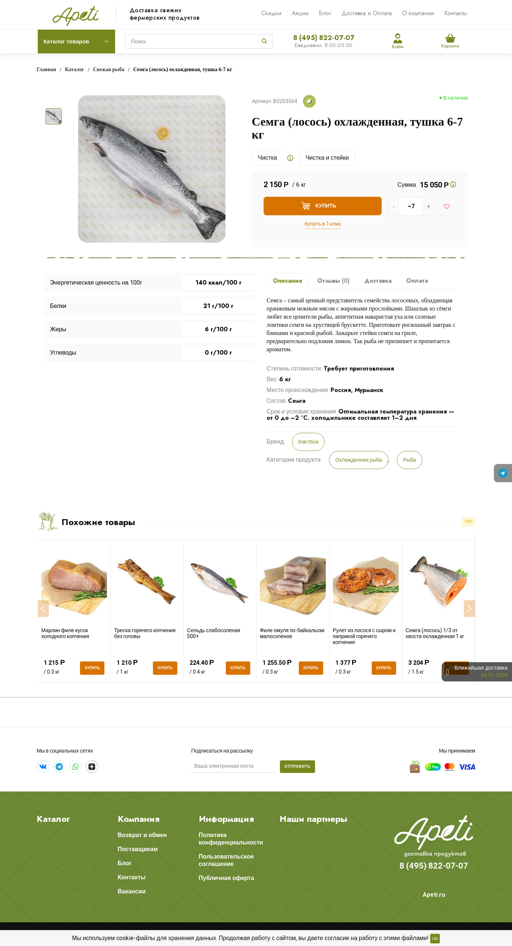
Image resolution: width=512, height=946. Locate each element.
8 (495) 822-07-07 (323, 38)
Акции (300, 13)
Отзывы (333, 280)
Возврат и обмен (142, 835)
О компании (418, 13)
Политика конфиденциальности (231, 839)
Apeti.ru (434, 894)
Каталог (53, 819)
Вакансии (132, 891)
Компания (139, 819)
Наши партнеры (313, 819)
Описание (287, 280)
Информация (226, 819)
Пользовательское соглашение (226, 860)
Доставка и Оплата (367, 13)
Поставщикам (138, 849)
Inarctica (308, 442)
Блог (325, 13)
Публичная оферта (226, 878)
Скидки (271, 13)
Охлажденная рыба (358, 460)
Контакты (455, 13)
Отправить (297, 766)
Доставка (378, 280)
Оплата (417, 280)
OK (435, 938)
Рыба (409, 460)
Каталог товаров (66, 41)
